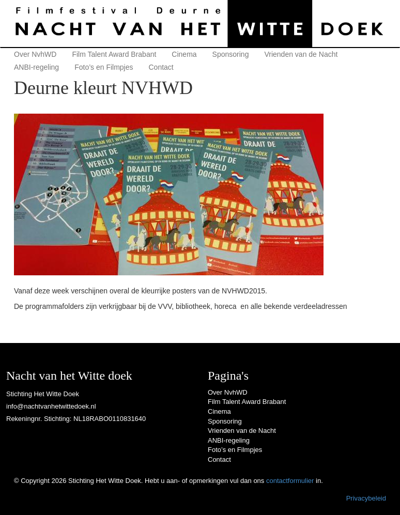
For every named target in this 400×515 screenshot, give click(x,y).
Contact (161, 67)
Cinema (184, 54)
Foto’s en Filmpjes (103, 67)
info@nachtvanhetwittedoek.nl (51, 406)
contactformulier (290, 481)
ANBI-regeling (36, 67)
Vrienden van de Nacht (300, 54)
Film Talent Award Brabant (114, 54)
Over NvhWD (35, 54)
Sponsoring (230, 54)
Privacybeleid (366, 498)
